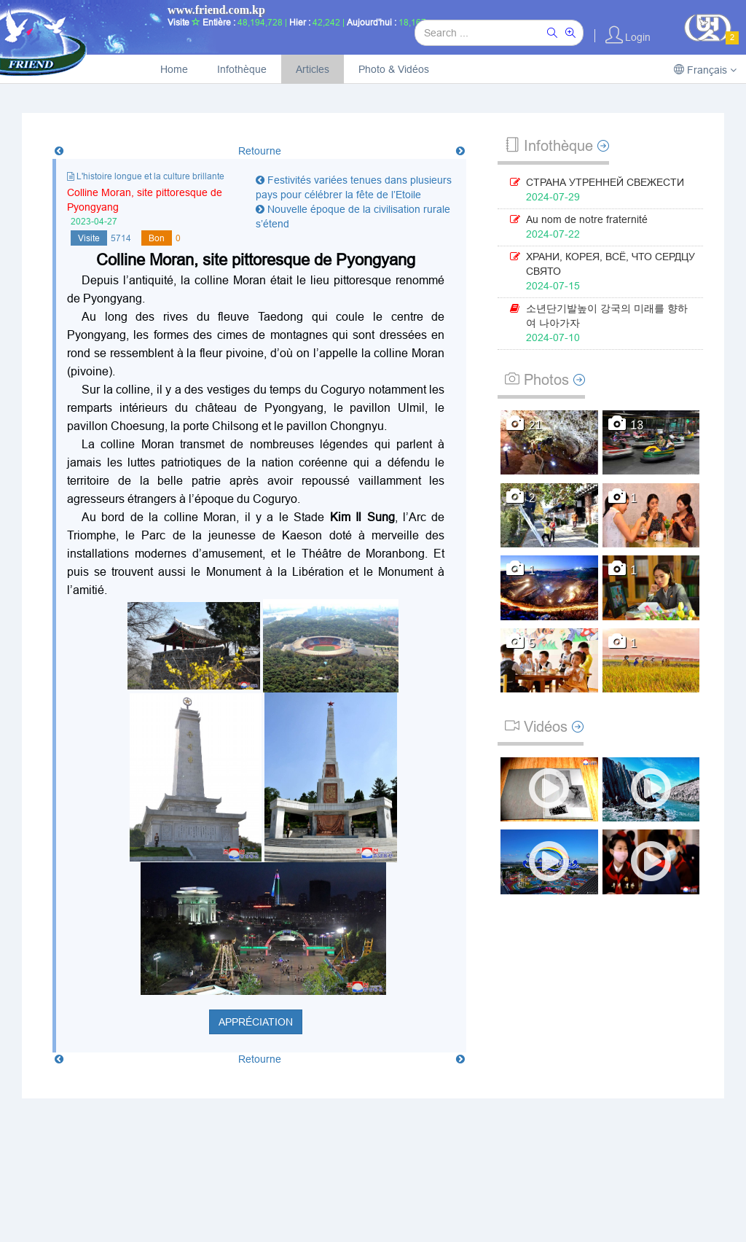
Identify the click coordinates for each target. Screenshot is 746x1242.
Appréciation (256, 1022)
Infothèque (242, 69)
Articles (312, 69)
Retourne (259, 151)
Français (705, 70)
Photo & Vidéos (393, 69)
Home (174, 69)
